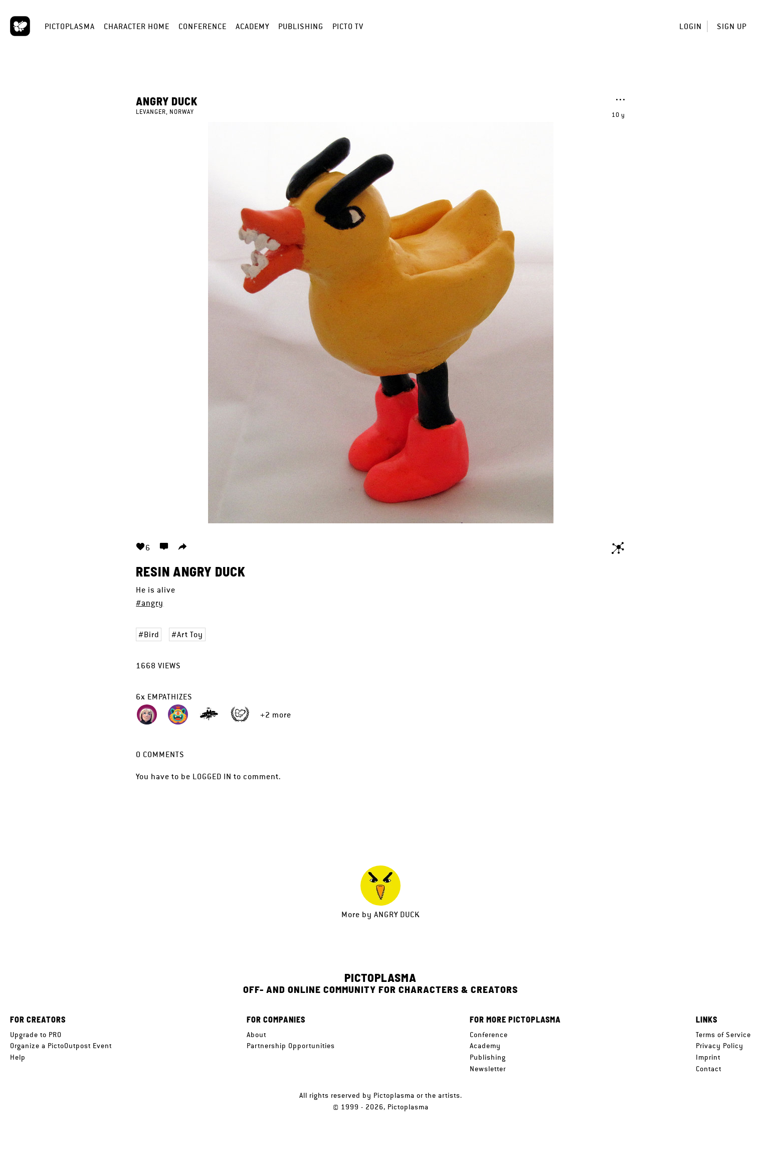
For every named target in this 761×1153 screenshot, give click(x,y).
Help (18, 1057)
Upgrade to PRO (36, 1034)
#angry (149, 603)
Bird (151, 634)
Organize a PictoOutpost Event (61, 1045)
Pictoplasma (70, 26)
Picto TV (347, 26)
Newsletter (488, 1068)
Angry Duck (167, 101)
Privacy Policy (719, 1045)
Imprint (708, 1057)
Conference (202, 26)
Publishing (300, 26)
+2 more (275, 714)
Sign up (731, 26)
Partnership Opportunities (291, 1045)
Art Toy (190, 634)
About (256, 1034)
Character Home (136, 26)
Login (690, 26)
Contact (708, 1068)
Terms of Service (723, 1034)
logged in (212, 776)
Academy (252, 26)
